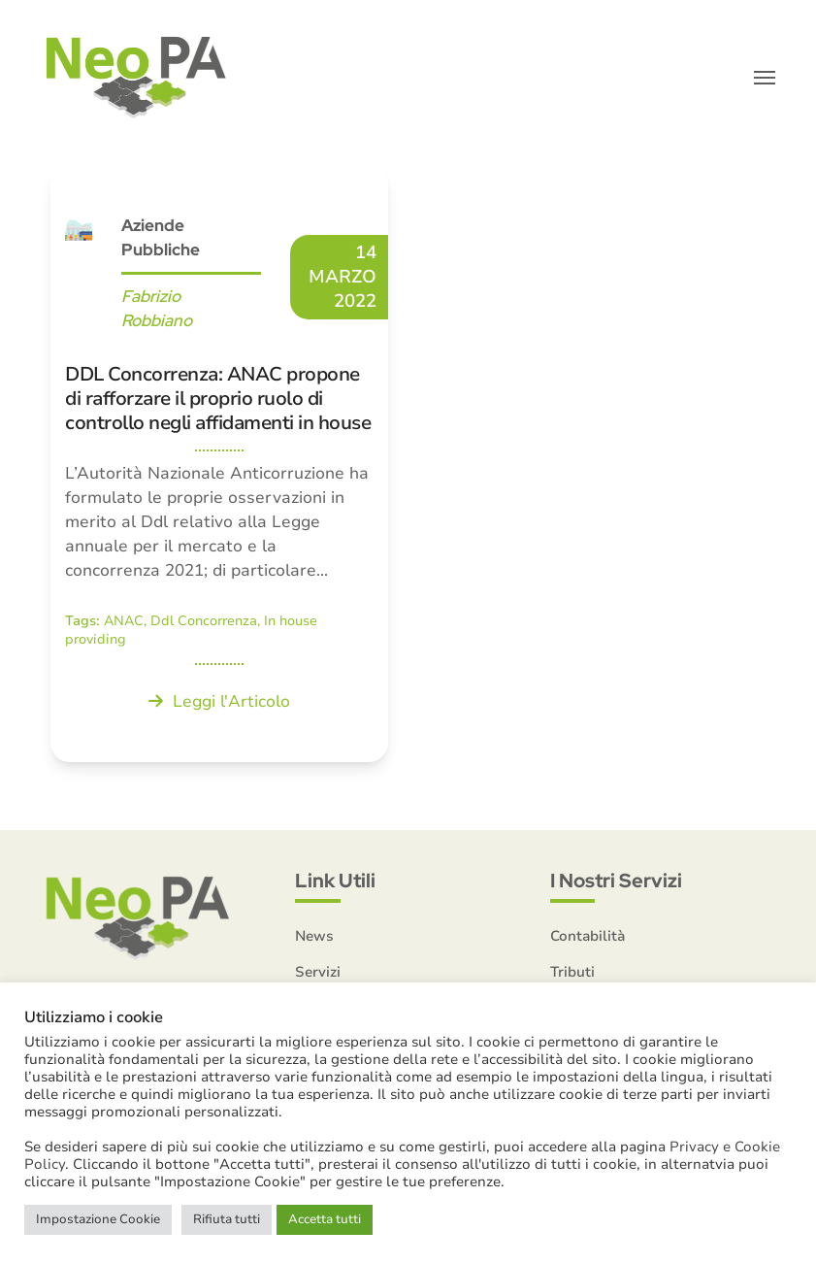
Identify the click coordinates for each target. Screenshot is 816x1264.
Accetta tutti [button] (324, 1219)
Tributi (572, 971)
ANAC (124, 621)
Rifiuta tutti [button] (226, 1219)
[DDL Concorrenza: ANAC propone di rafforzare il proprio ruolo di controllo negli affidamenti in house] (219, 464)
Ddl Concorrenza (203, 621)
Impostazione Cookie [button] (98, 1219)
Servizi (318, 971)
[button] (764, 77)
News (314, 936)
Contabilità (587, 936)
